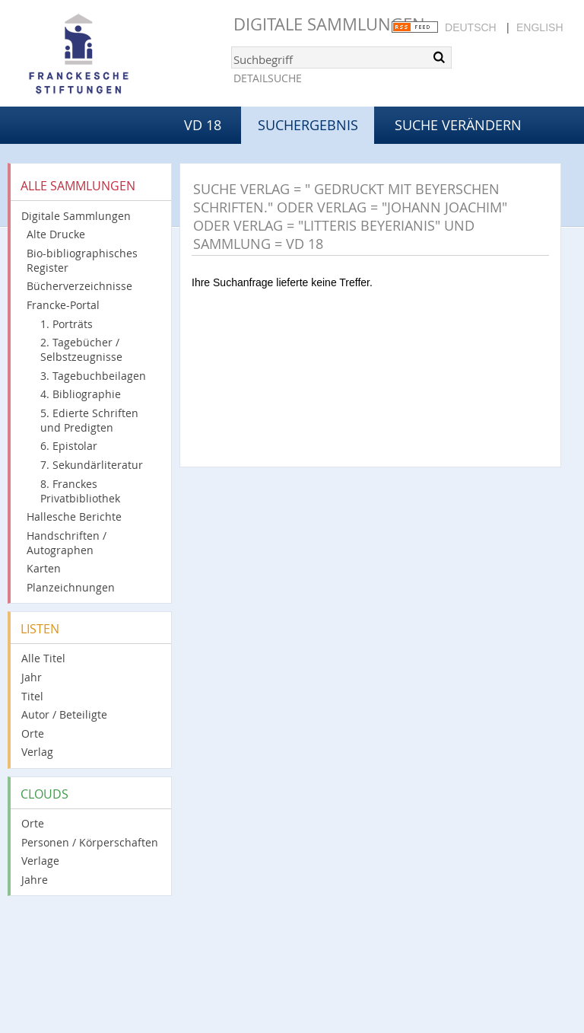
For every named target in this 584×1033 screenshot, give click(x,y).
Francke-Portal (63, 305)
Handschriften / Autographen (66, 542)
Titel (32, 696)
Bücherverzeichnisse (79, 286)
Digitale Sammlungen (329, 24)
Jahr (31, 677)
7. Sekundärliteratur (91, 465)
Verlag (37, 751)
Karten (44, 568)
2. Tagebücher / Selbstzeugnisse (81, 349)
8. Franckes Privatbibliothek (80, 491)
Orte (32, 733)
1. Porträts (66, 324)
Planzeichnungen (71, 587)
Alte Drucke (56, 234)
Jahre (34, 879)
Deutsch (471, 27)
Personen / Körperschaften (89, 842)
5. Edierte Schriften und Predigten (89, 420)
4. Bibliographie (80, 394)
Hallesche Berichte (74, 516)
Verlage (40, 860)
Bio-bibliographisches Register (82, 260)
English (539, 27)
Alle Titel (43, 658)
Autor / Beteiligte (64, 714)
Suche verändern (458, 125)
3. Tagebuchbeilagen (93, 375)
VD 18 (202, 125)
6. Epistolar (68, 445)
